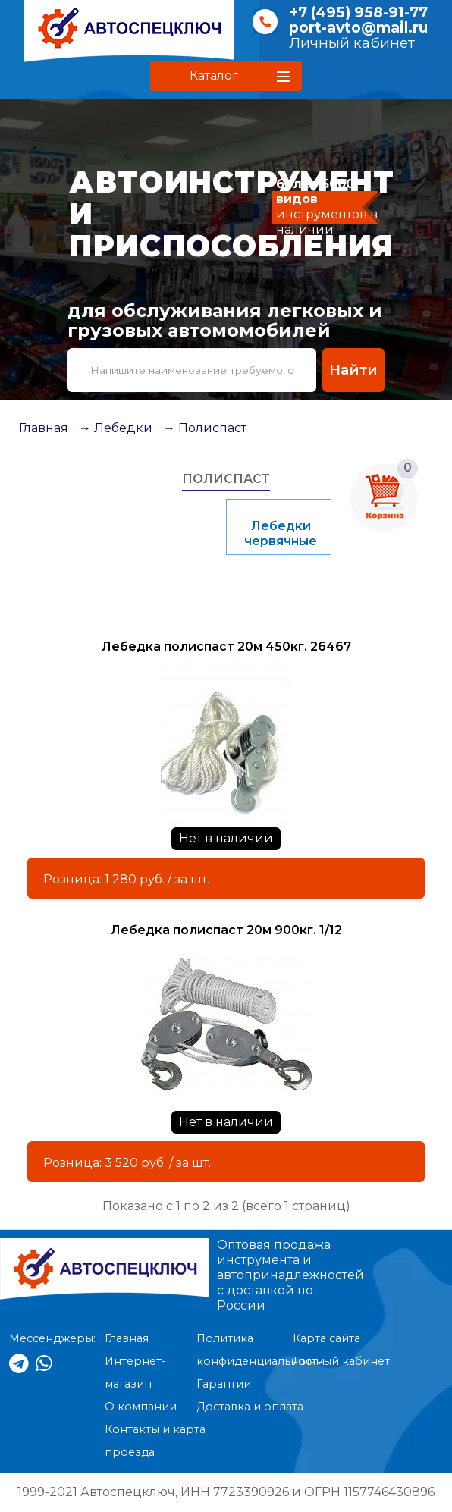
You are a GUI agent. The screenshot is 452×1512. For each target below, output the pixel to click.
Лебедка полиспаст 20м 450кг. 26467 (226, 646)
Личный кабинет (352, 43)
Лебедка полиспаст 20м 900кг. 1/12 (226, 930)
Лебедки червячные (280, 533)
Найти (353, 369)
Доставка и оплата (249, 1406)
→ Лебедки (115, 428)
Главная (43, 428)
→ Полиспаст (204, 428)
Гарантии (223, 1384)
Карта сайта (326, 1338)
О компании (141, 1406)
